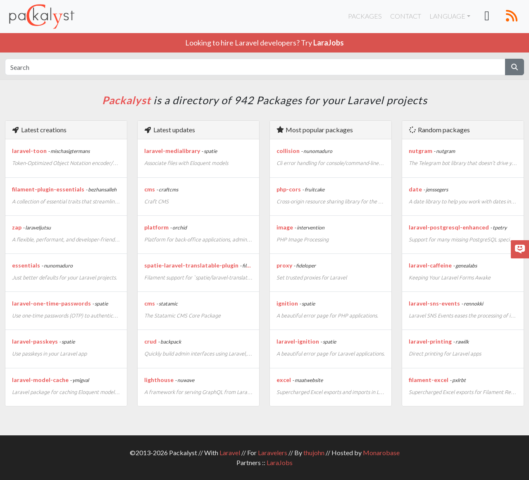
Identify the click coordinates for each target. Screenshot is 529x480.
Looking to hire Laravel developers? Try (264, 42)
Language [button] (447, 16)
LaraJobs (280, 462)
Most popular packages (314, 130)
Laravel (229, 452)
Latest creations (39, 130)
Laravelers (272, 452)
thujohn (313, 452)
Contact (405, 16)
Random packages (439, 130)
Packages (365, 16)
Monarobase (381, 452)
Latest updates (169, 130)
